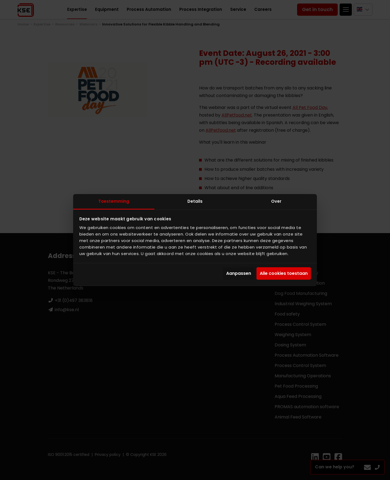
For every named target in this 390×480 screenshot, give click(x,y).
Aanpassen (238, 273)
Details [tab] (195, 201)
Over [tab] (276, 201)
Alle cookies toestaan (284, 273)
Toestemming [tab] (113, 201)
